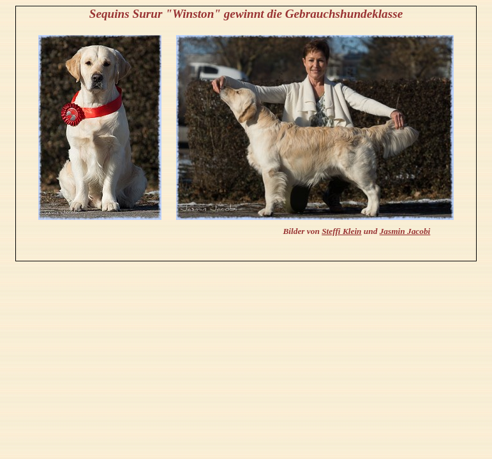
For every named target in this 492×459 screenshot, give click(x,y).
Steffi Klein (341, 231)
